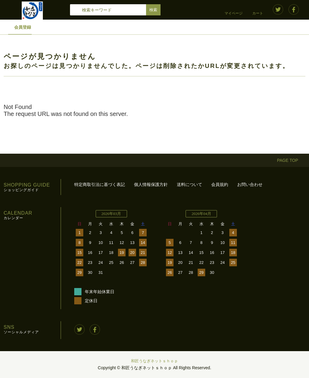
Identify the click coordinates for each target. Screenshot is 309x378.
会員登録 (22, 27)
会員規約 (219, 184)
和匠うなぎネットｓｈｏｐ (154, 361)
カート (257, 13)
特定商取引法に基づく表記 (99, 184)
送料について (189, 184)
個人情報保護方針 (151, 184)
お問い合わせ (250, 184)
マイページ (234, 13)
